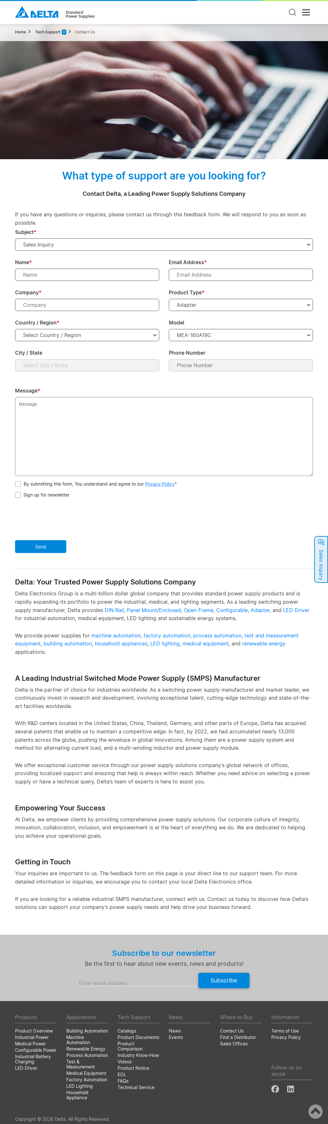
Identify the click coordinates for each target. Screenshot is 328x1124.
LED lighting (165, 643)
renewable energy (263, 643)
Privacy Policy (160, 484)
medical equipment (206, 643)
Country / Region (37, 322)
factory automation (167, 635)
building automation (68, 643)
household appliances (121, 643)
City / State (28, 353)
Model (176, 322)
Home (20, 32)
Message (27, 390)
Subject (26, 232)
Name (23, 262)
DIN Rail (114, 610)
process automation (217, 635)
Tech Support (47, 32)
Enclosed (170, 610)
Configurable (232, 610)
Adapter (260, 610)
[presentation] (63, 519)
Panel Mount (142, 610)
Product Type (187, 292)
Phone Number (187, 353)
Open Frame (198, 610)
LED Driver (296, 610)
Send (40, 546)
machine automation (116, 635)
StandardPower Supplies (80, 14)
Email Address (188, 262)
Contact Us (85, 32)
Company (28, 292)
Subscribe (223, 980)
